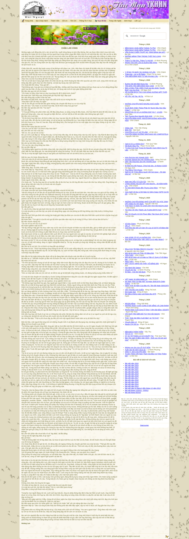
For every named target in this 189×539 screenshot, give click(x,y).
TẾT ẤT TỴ (129, 334)
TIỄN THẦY (129, 255)
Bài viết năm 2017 (131, 378)
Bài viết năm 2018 (131, 376)
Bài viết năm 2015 (131, 382)
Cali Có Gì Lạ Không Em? (134, 144)
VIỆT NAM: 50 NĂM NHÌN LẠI (136, 279)
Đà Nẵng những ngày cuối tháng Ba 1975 (140, 294)
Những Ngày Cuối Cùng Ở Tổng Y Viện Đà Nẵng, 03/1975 (147, 310)
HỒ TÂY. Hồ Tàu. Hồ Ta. (134, 96)
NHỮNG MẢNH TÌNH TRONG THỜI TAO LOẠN (143, 56)
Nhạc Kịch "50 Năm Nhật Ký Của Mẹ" (139, 249)
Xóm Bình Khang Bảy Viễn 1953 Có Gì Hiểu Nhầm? (144, 239)
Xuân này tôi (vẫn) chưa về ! (135, 350)
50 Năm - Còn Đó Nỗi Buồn (135, 272)
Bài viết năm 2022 (131, 368)
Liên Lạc (138, 21)
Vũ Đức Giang (130, 224)
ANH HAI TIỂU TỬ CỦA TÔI (135, 182)
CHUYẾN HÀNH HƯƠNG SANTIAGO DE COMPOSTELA (146, 134)
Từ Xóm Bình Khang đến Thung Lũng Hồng (141, 188)
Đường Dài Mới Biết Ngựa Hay (136, 84)
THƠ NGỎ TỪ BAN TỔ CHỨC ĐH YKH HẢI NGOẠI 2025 (146, 206)
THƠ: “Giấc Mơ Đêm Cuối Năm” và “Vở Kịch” (142, 318)
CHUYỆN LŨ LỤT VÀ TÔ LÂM (136, 132)
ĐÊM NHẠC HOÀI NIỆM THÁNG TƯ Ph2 (140, 48)
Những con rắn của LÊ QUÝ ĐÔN (137, 348)
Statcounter (144, 425)
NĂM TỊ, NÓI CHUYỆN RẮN (135, 352)
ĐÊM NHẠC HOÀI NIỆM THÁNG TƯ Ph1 (140, 50)
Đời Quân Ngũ (130, 292)
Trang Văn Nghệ (115, 21)
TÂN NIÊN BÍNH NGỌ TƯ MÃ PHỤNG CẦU (141, 76)
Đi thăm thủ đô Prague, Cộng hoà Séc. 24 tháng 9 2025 (146, 166)
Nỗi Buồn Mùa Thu (132, 146)
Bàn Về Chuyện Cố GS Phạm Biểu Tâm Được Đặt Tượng (146, 214)
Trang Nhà (27, 20)
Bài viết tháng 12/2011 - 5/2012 (136, 390)
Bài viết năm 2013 (131, 386)
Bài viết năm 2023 (131, 365)
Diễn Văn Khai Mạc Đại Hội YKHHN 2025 (140, 162)
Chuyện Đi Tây (130, 270)
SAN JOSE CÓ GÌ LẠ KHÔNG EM (138, 237)
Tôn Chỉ (73, 21)
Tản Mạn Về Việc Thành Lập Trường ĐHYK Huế (143, 210)
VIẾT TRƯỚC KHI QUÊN (134, 290)
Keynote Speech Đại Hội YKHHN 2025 (139, 160)
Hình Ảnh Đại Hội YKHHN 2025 (137, 158)
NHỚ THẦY (129, 262)
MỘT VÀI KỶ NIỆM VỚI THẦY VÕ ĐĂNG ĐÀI (142, 264)
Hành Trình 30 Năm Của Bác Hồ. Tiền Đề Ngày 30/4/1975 (147, 286)
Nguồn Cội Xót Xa (132, 324)
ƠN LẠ (127, 226)
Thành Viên (55, 21)
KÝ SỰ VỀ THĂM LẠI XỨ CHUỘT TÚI (139, 336)
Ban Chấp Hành (42, 21)
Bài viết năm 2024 (131, 363)
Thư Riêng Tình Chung (133, 170)
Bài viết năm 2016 (131, 380)
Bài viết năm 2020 (131, 372)
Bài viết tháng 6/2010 (133, 392)
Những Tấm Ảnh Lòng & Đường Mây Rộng (141, 63)
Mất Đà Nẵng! (130, 304)
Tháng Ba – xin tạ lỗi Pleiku (135, 74)
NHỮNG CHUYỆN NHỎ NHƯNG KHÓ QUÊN (142, 104)
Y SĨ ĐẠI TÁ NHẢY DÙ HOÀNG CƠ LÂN (140, 72)
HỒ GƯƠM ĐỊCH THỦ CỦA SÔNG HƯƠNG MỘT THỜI (146, 92)
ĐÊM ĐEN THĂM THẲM (134, 332)
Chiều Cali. (129, 128)
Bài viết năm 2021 (131, 370)
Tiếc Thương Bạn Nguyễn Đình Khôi (138, 116)
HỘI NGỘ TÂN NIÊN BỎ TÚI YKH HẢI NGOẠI (142, 314)
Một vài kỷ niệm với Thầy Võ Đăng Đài (139, 253)
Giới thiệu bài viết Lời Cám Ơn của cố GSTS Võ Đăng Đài (147, 228)
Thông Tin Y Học (85, 21)
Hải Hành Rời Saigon (133, 268)
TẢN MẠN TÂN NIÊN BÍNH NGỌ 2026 (139, 86)
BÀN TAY (128, 130)
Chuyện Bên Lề (131, 322)
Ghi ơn (64, 21)
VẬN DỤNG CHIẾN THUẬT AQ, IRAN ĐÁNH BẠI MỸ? (145, 52)
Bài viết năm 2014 (131, 384)
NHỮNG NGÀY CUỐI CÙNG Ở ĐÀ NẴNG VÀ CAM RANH (147, 306)
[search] (144, 36)
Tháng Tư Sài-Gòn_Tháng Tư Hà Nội (139, 61)
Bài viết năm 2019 (131, 374)
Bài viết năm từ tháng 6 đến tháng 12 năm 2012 (143, 388)
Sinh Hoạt (128, 21)
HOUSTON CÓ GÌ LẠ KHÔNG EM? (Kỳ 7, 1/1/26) (143, 112)
